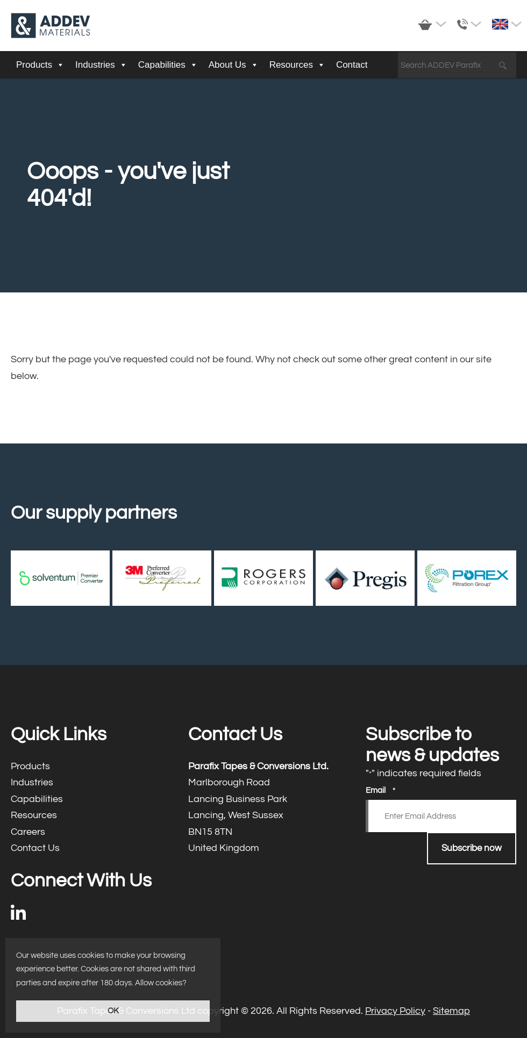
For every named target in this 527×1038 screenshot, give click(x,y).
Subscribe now (471, 848)
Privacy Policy (395, 1011)
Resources (297, 65)
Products (40, 65)
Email (380, 791)
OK (113, 1011)
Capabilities (168, 65)
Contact (352, 65)
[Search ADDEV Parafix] (457, 65)
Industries (101, 65)
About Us (234, 65)
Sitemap (451, 1011)
